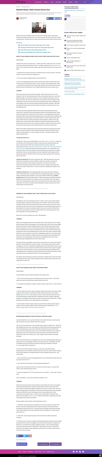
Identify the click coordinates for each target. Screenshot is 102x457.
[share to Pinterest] (60, 18)
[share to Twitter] (56, 18)
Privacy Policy (38, 451)
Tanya (52, 2)
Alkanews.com (50, 451)
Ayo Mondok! (38, 2)
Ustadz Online (23, 17)
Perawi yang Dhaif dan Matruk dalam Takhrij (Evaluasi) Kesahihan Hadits (74, 88)
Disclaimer (30, 451)
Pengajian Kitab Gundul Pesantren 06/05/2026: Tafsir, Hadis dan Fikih (72, 83)
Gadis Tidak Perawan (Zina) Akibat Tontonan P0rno (33, 50)
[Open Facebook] (74, 451)
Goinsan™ (35, 456)
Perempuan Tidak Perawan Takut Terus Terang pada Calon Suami (37, 47)
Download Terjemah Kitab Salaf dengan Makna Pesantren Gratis (75, 41)
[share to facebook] (50, 18)
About (19, 451)
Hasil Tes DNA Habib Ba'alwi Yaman (76, 70)
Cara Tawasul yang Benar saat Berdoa (76, 45)
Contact (24, 451)
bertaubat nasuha (32, 395)
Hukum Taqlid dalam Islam (73, 57)
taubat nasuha (26, 294)
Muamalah (58, 2)
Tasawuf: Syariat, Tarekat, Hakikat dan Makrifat (76, 36)
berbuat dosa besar (55, 65)
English (70, 2)
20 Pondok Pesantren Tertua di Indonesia (74, 53)
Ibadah (65, 2)
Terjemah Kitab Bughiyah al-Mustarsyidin (74, 61)
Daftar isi (46, 2)
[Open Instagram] (80, 451)
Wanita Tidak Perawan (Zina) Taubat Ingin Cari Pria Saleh (35, 45)
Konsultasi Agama (22, 439)
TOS (44, 451)
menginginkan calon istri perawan (46, 141)
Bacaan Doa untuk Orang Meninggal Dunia (76, 49)
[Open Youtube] (83, 451)
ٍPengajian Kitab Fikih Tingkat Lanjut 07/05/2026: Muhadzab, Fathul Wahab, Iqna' (74, 79)
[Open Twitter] (77, 451)
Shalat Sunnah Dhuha (69, 91)
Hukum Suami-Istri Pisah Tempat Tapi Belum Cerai (76, 66)
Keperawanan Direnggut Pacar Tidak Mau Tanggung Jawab (36, 52)
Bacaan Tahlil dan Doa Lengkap (73, 32)
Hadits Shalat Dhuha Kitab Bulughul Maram (74, 94)
